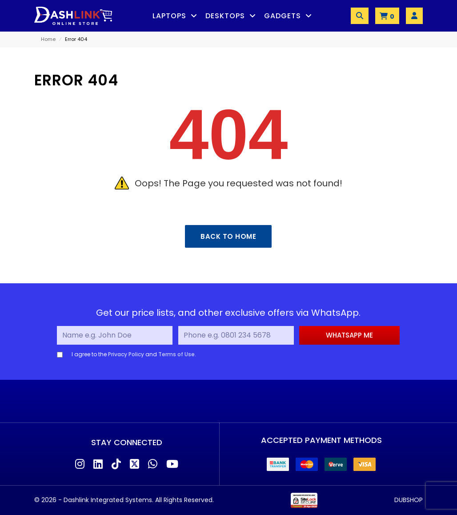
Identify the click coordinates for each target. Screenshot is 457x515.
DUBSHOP (408, 499)
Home (48, 39)
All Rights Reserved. (184, 499)
